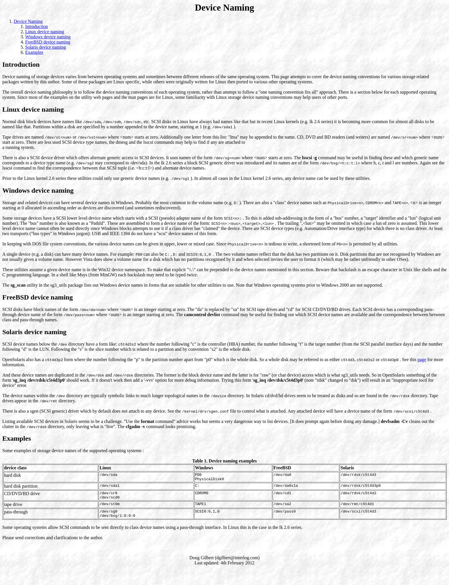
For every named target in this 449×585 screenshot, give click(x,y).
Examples (34, 52)
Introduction (36, 26)
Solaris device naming (45, 47)
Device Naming (28, 21)
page (422, 359)
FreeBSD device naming (47, 42)
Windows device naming (47, 36)
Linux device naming (44, 31)
